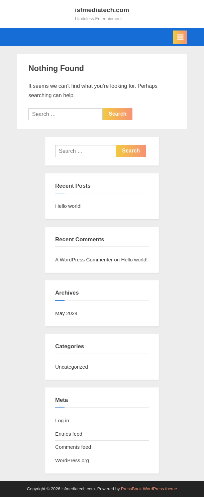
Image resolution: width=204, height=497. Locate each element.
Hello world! (68, 206)
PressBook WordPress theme (149, 488)
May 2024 (66, 313)
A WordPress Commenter (84, 259)
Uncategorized (71, 367)
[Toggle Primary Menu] (180, 37)
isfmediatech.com (102, 9)
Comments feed (73, 447)
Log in (62, 420)
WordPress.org (72, 460)
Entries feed (68, 434)
